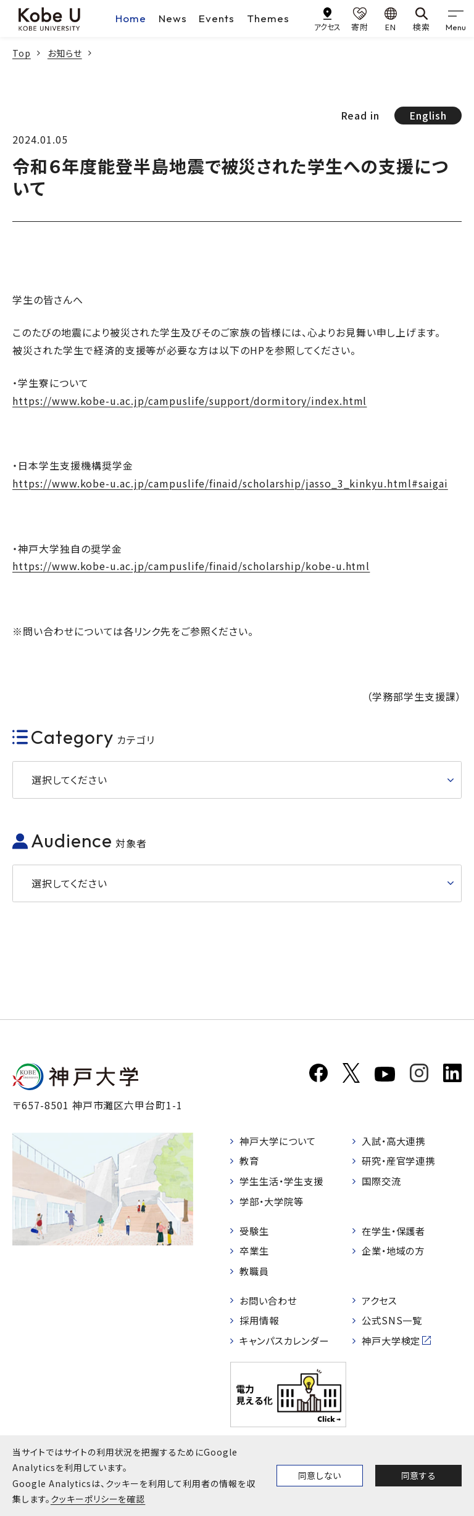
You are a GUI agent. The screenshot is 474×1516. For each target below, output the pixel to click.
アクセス (381, 1305)
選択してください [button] (69, 779)
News (173, 18)
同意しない (319, 1475)
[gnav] (455, 18)
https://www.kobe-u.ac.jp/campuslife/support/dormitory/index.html (189, 400)
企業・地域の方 (396, 1254)
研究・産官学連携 (401, 1162)
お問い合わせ (270, 1305)
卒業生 (256, 1254)
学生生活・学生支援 (285, 1182)
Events (217, 18)
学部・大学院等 (274, 1203)
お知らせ (65, 53)
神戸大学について (281, 1141)
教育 (250, 1162)
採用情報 (261, 1326)
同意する (418, 1475)
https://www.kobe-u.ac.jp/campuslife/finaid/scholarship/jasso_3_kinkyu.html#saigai (230, 483)
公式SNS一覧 (394, 1326)
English (428, 115)
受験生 (256, 1233)
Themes (268, 18)
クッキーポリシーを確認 (98, 1499)
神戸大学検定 (393, 1347)
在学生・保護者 (396, 1233)
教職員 (256, 1275)
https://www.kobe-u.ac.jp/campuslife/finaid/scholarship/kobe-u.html (191, 565)
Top (21, 53)
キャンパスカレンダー (288, 1347)
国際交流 (383, 1182)
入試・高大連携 (396, 1141)
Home (130, 18)
